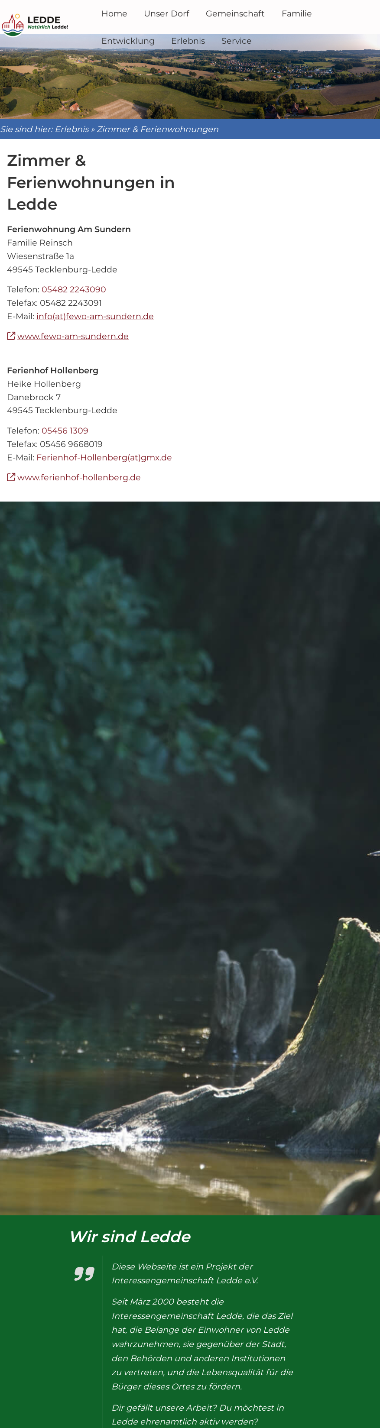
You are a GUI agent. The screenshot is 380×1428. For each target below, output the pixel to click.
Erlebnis (78, 125)
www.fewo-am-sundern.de (80, 333)
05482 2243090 (81, 286)
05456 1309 (72, 427)
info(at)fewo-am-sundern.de (102, 313)
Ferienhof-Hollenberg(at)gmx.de (111, 454)
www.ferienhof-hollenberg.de (86, 474)
